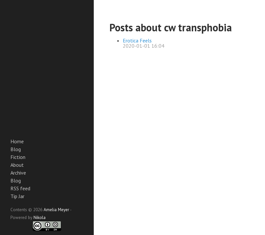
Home (17, 141)
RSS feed (20, 188)
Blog (15, 149)
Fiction (17, 157)
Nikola (40, 217)
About (17, 165)
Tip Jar (17, 196)
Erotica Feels (137, 40)
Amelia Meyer (56, 209)
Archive (18, 172)
